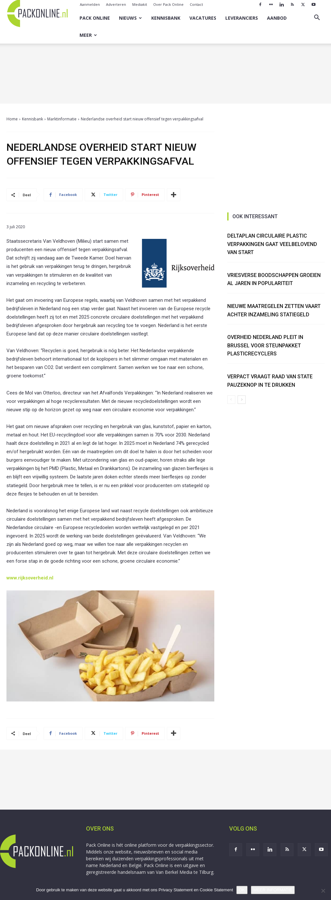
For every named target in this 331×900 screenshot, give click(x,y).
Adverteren (116, 4)
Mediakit (139, 4)
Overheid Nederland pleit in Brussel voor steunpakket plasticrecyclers (265, 345)
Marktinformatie (62, 119)
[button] (317, 18)
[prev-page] (231, 399)
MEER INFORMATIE (272, 889)
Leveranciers (241, 18)
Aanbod (277, 18)
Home (12, 119)
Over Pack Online (168, 4)
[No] (323, 890)
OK (242, 889)
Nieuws (130, 18)
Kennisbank (165, 18)
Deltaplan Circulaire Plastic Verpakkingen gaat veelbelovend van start (272, 244)
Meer (88, 35)
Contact (196, 4)
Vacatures (202, 18)
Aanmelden (90, 4)
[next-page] (242, 399)
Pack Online (95, 18)
